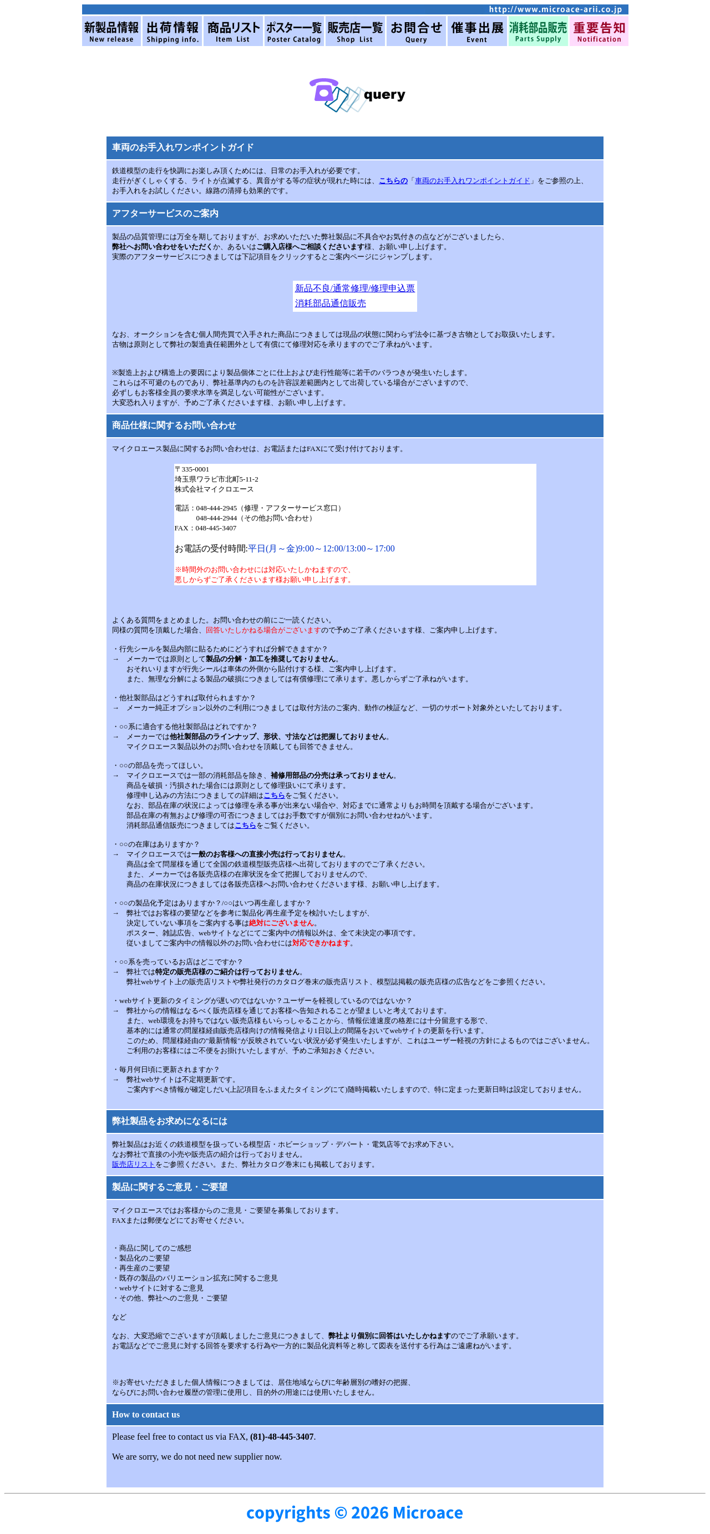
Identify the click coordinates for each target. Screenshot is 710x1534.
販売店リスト (133, 1164)
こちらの (393, 180)
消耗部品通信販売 (330, 303)
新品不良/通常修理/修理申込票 (355, 288)
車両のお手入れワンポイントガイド (472, 180)
